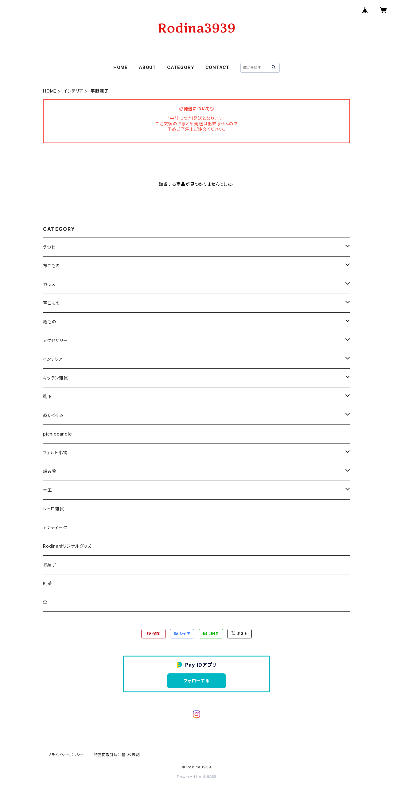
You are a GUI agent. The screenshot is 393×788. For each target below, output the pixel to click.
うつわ (49, 246)
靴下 (47, 396)
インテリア (74, 90)
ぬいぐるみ (53, 415)
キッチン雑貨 (55, 377)
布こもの (51, 265)
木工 (47, 490)
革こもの (51, 303)
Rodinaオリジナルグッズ (67, 546)
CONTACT (217, 67)
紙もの (49, 321)
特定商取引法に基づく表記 (117, 754)
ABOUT (147, 67)
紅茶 (47, 583)
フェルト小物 (55, 452)
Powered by (196, 777)
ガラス (49, 284)
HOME (120, 67)
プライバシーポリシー (66, 754)
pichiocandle (57, 433)
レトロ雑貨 (53, 508)
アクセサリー (55, 340)
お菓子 (49, 564)
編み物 (49, 471)
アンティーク (55, 527)
